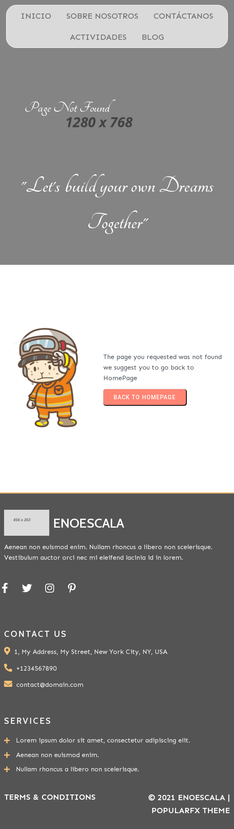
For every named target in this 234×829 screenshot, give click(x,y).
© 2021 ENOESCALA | (189, 797)
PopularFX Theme (190, 810)
